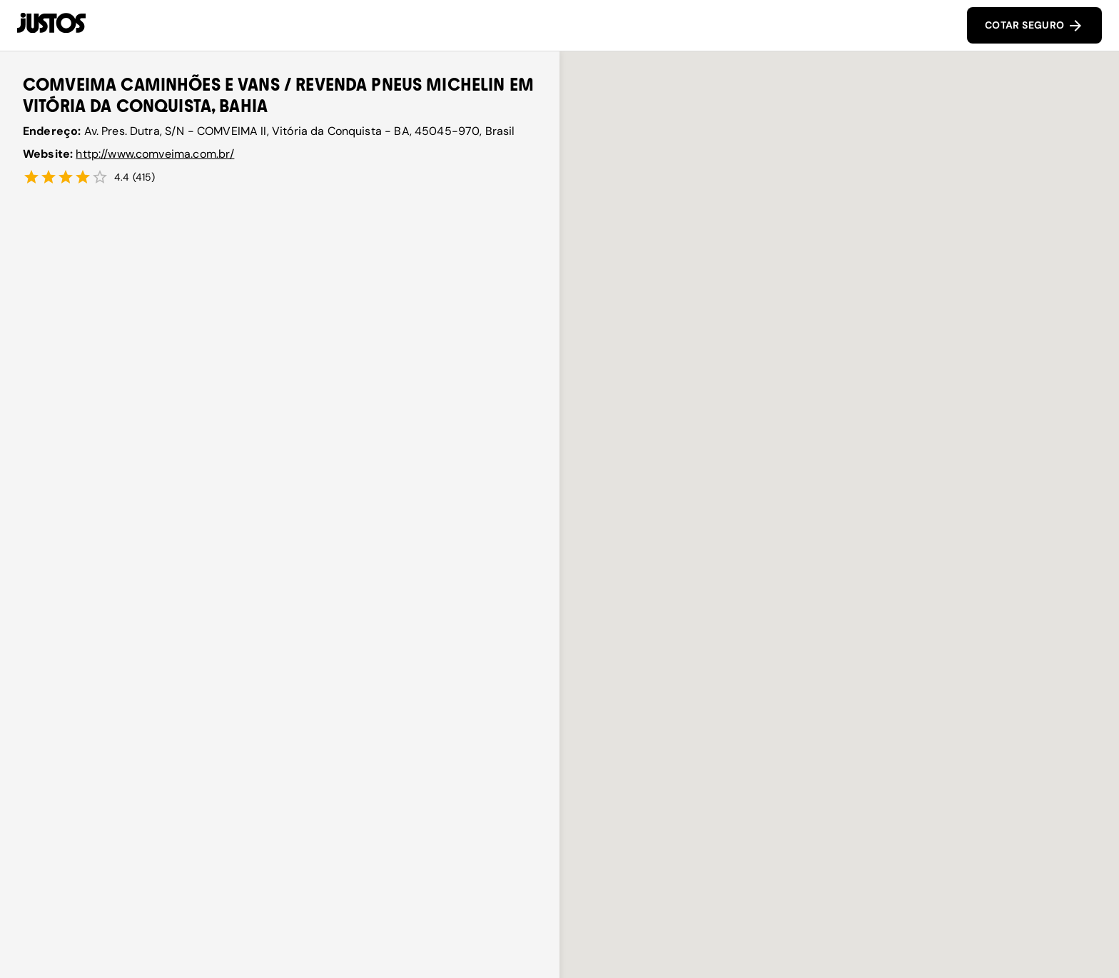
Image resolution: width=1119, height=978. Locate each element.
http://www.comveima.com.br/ (155, 153)
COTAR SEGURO (1034, 25)
